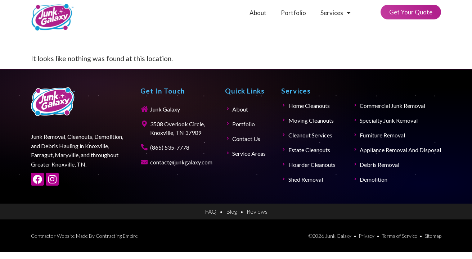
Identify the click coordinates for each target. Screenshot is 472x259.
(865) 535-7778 (169, 147)
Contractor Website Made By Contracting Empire (84, 236)
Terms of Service (399, 236)
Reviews (257, 211)
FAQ (210, 211)
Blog (231, 211)
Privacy (366, 236)
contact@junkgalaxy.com (181, 162)
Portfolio (293, 13)
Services (335, 12)
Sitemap (432, 236)
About (258, 13)
